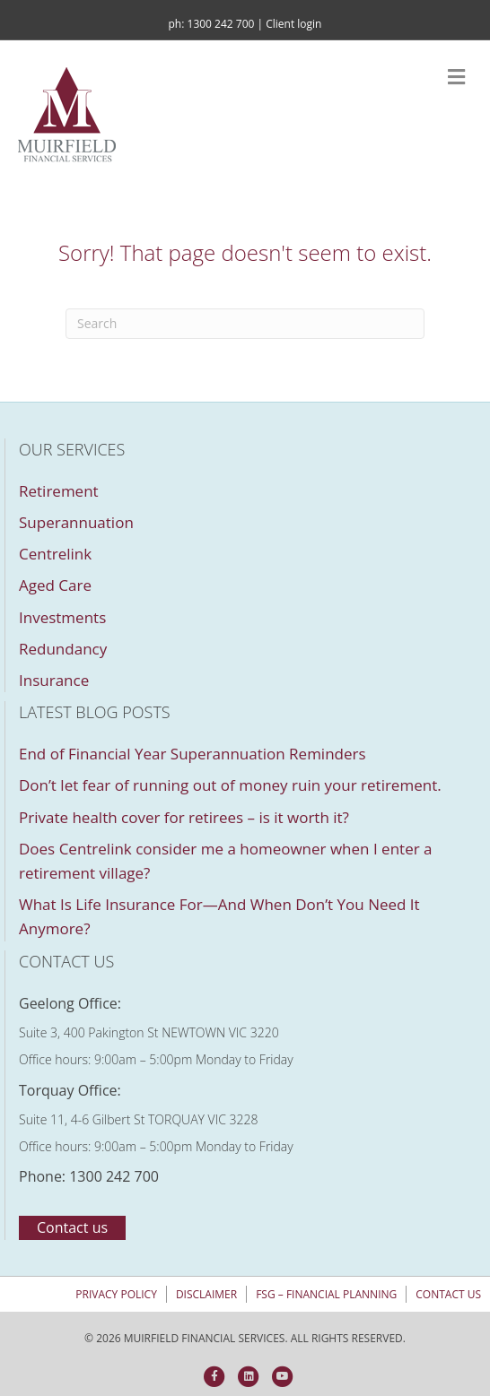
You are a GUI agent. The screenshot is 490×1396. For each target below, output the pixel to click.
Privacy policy (116, 1294)
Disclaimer (206, 1294)
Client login (293, 23)
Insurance (54, 680)
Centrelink (55, 553)
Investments (62, 617)
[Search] (245, 323)
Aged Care (55, 585)
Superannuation (76, 522)
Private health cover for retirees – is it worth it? (184, 817)
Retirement (59, 491)
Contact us (448, 1294)
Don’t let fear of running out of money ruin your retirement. (230, 785)
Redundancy (63, 648)
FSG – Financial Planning (326, 1294)
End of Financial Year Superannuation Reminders (192, 753)
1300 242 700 (221, 23)
